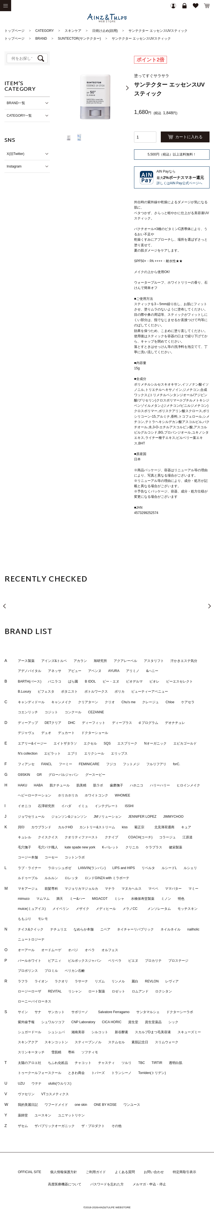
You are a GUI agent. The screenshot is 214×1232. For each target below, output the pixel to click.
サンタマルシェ (148, 1012)
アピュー (74, 671)
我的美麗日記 (28, 1105)
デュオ (46, 733)
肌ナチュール (60, 785)
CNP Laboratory (83, 1022)
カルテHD (65, 827)
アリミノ (132, 671)
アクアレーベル (125, 661)
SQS (107, 743)
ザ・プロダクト (93, 1126)
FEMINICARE (89, 764)
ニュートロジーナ (31, 939)
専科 (71, 1052)
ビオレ (154, 681)
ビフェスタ (46, 691)
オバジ (73, 950)
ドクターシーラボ (179, 1012)
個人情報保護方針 (63, 1172)
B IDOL (90, 681)
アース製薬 (26, 661)
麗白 (135, 981)
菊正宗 (141, 827)
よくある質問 (125, 1172)
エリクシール (94, 753)
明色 (181, 899)
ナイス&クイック (30, 929)
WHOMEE (122, 795)
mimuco (24, 899)
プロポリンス (28, 971)
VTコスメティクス (55, 1094)
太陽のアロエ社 (29, 1063)
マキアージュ (28, 889)
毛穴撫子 (24, 847)
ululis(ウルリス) (59, 1083)
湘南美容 (78, 1032)
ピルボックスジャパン (84, 961)
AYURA (113, 671)
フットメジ (131, 764)
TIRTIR (157, 1063)
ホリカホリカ (68, 795)
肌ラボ (98, 785)
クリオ (110, 702)
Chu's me (128, 702)
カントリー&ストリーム (97, 827)
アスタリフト (154, 661)
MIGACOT (100, 899)
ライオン (41, 981)
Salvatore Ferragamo (114, 1012)
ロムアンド (140, 991)
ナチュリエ (58, 929)
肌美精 (81, 785)
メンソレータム (159, 909)
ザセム (23, 1126)
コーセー (51, 857)
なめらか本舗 (84, 929)
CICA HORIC (111, 1022)
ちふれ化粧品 (58, 1063)
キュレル (24, 837)
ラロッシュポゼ (59, 868)
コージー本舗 (28, 857)
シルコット (99, 1032)
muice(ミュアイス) (32, 909)
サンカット (56, 1012)
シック (173, 1022)
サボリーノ (81, 1012)
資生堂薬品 (153, 1022)
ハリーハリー (160, 785)
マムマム (43, 899)
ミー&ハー (77, 899)
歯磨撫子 (116, 785)
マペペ (153, 889)
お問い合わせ (154, 1172)
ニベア (105, 929)
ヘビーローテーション (34, 795)
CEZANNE (96, 712)
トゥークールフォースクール (39, 1073)
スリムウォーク (166, 1042)
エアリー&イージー (32, 743)
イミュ (83, 806)
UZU (21, 1083)
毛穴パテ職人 (48, 847)
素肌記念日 (140, 1042)
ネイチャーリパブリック (135, 929)
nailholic (193, 929)
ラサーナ (81, 981)
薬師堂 (23, 1115)
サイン (23, 1012)
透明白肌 (175, 1063)
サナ (38, 1012)
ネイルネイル (170, 929)
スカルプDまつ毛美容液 (153, 1032)
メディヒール (106, 909)
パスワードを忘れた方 (107, 1184)
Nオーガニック (155, 743)
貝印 (21, 827)
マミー (193, 889)
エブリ (72, 753)
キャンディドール (31, 702)
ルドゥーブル (28, 878)
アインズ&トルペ (54, 661)
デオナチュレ (175, 723)
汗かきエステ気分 (184, 661)
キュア (186, 827)
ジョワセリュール (31, 817)
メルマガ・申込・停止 (149, 1184)
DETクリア (53, 723)
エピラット (52, 753)
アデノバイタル (29, 671)
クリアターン (88, 702)
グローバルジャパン (63, 775)
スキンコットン (56, 1042)
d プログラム (148, 723)
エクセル (90, 743)
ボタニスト (69, 691)
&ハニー (152, 671)
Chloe (170, 702)
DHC (71, 723)
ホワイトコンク (96, 795)
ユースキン (43, 1115)
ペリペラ (114, 961)
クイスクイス (48, 837)
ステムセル (116, 1042)
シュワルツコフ (53, 1022)
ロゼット (118, 991)
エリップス (119, 753)
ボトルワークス (96, 691)
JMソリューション (107, 817)
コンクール (73, 712)
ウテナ (36, 1083)
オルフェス (109, 950)
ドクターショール (94, 733)
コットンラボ (75, 857)
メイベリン (60, 909)
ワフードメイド (56, 1105)
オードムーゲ (51, 950)
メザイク (82, 909)
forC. (176, 764)
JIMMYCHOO (173, 817)
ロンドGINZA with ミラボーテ (107, 878)
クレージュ (150, 702)
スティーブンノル (88, 1042)
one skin (81, 1105)
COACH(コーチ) (140, 837)
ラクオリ (61, 981)
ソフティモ (89, 1052)
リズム (100, 981)
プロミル (51, 971)
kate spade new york (80, 847)
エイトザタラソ (65, 743)
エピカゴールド (185, 743)
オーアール (26, 950)
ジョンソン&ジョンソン (69, 817)
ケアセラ (187, 702)
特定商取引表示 (184, 1172)
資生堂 (133, 1022)
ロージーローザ (29, 991)
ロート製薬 (96, 991)
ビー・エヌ (111, 681)
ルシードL (169, 868)
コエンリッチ (28, 712)
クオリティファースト (81, 837)
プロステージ (178, 961)
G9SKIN (24, 775)
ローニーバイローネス (34, 1001)
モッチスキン (187, 909)
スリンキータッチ (31, 1052)
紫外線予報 (26, 1022)
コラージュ (167, 837)
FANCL (46, 764)
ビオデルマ (134, 681)
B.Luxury (24, 691)
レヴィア (172, 981)
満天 (59, 899)
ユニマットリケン (71, 1115)
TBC (141, 1063)
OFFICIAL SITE (29, 1172)
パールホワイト (29, 961)
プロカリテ (153, 961)
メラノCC (132, 909)
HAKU (22, 785)
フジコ (111, 764)
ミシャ (119, 899)
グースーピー (95, 775)
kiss (125, 827)
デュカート (66, 733)
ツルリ (126, 1063)
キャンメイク (61, 702)
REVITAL (55, 991)
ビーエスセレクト (179, 681)
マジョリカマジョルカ (81, 889)
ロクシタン (163, 991)
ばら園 (73, 681)
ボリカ (120, 691)
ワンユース (131, 1105)
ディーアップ (28, 723)
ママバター (173, 889)
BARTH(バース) (29, 681)
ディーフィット (93, 723)
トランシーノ (121, 1073)
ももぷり (24, 919)
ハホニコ (136, 785)
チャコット (83, 1063)
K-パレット (110, 847)
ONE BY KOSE (105, 1105)
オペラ (90, 950)
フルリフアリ (156, 764)
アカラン (80, 661)
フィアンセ (26, 764)
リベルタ (148, 868)
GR (39, 775)
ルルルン (51, 878)
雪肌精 (56, 1052)
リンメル (118, 981)
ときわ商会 (76, 1073)
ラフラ (23, 981)
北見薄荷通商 (164, 827)
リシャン (75, 991)
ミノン (166, 899)
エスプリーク (127, 743)
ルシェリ (190, 868)
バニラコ (54, 681)
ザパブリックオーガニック (55, 1126)
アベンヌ (94, 671)
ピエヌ (133, 961)
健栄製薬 (175, 847)
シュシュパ (56, 1032)
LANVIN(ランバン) (92, 868)
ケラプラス (153, 847)
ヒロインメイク (188, 785)
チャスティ (106, 1063)
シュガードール (29, 1032)
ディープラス (122, 723)
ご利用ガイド (96, 1172)
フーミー (65, 764)
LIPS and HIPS (123, 868)
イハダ (66, 806)
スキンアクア (28, 1042)
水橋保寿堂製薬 (142, 899)
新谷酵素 (121, 1032)
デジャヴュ (26, 733)
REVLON (152, 981)
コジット (51, 712)
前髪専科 (51, 889)
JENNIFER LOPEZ (142, 817)
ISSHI (129, 806)
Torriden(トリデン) (152, 1073)
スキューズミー (189, 1032)
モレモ (43, 919)
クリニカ (132, 847)
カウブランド (41, 827)
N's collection (27, 753)
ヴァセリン (26, 1094)
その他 (116, 1126)
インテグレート (106, 806)
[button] (127, 87)
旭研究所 (100, 661)
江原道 (188, 837)
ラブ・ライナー (29, 868)
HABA (38, 785)
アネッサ (54, 671)
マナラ (110, 889)
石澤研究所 (46, 806)
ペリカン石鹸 (75, 971)
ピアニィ (54, 961)
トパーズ (98, 1073)
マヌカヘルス (131, 889)
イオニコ (24, 806)
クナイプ (113, 837)
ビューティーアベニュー (149, 691)
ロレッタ (71, 878)
